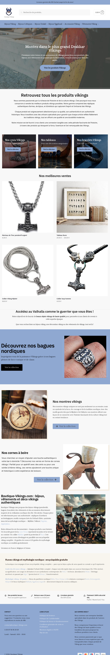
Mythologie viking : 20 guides (16, 584)
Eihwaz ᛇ (43, 579)
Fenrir (87, 584)
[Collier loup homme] (82, 275)
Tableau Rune (62, 240)
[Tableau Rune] (82, 212)
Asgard (41, 587)
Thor (42, 540)
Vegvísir (44, 526)
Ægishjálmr (5, 529)
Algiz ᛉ (25, 579)
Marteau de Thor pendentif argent (14, 240)
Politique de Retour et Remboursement (54, 627)
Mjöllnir (21, 540)
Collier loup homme (64, 304)
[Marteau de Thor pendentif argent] (27, 212)
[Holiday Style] (55, 157)
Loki (66, 584)
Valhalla (29, 587)
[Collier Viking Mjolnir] (27, 275)
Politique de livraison (47, 621)
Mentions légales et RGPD (49, 635)
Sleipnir (8, 587)
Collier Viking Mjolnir (9, 304)
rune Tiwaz (23, 537)
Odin (53, 584)
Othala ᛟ (88, 577)
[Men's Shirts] (19, 157)
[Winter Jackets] (91, 157)
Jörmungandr (95, 584)
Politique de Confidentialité (49, 624)
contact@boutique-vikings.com (15, 630)
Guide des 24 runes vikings (15, 574)
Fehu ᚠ (64, 577)
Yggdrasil (35, 587)
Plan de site (44, 638)
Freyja (62, 584)
